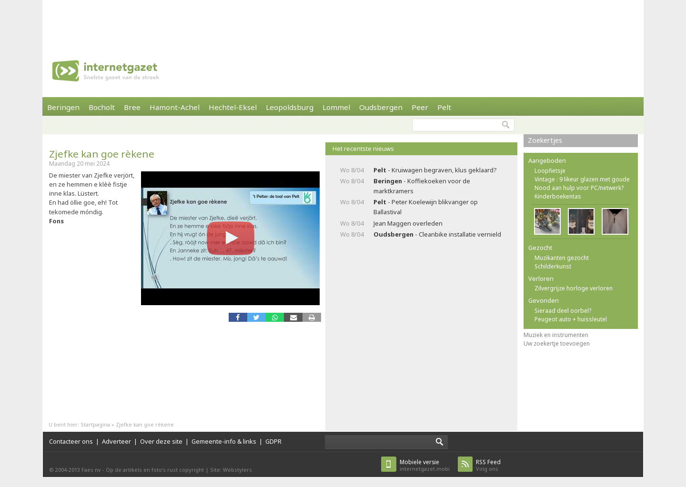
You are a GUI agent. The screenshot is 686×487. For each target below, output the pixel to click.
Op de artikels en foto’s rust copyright (155, 469)
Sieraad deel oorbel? (563, 311)
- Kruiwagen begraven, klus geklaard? (434, 170)
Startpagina (95, 424)
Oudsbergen (381, 107)
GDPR (273, 441)
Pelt (444, 107)
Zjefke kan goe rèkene (101, 153)
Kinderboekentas (558, 196)
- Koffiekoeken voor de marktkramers (421, 186)
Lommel (336, 107)
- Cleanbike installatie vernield (437, 234)
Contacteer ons (71, 441)
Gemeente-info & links (224, 441)
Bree (132, 107)
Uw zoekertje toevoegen (557, 343)
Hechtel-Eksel (233, 107)
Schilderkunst (553, 266)
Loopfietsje (550, 171)
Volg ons (488, 465)
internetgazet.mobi (425, 465)
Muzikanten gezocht (562, 258)
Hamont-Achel (175, 107)
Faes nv (91, 469)
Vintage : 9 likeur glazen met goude (582, 179)
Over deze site (161, 441)
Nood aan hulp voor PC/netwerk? (579, 188)
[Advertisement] (343, 21)
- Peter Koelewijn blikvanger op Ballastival (425, 207)
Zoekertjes (545, 140)
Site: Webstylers (231, 469)
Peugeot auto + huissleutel (571, 319)
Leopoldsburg (289, 107)
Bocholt (102, 107)
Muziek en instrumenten (556, 335)
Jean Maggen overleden (408, 223)
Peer (420, 107)
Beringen (63, 107)
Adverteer (116, 441)
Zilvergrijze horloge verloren (574, 288)
